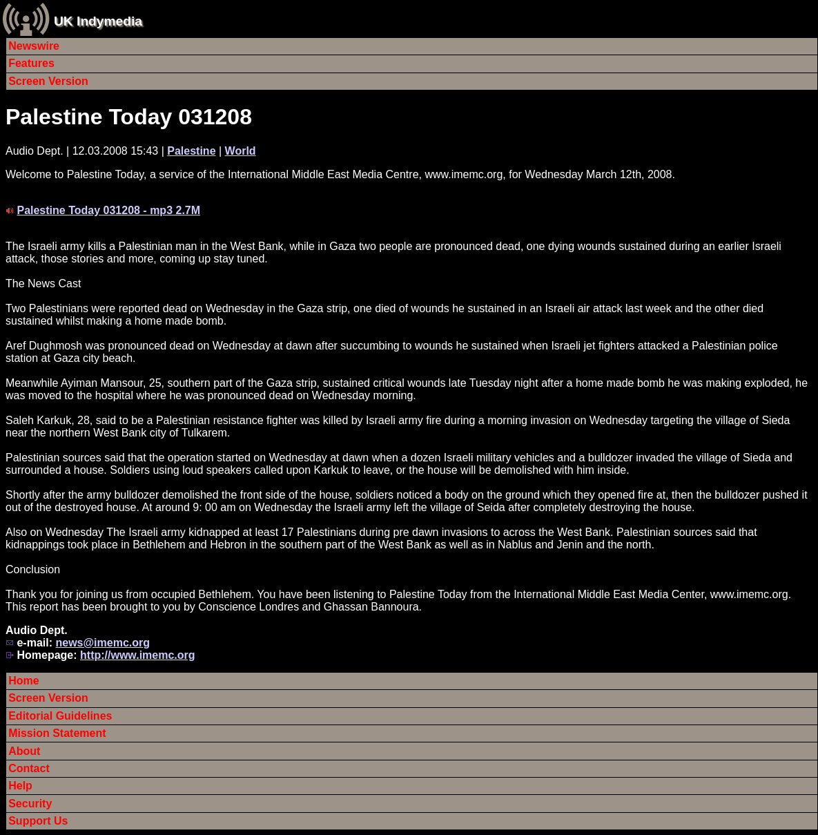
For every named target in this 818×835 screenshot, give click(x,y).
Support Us (38, 821)
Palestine (191, 151)
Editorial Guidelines (60, 716)
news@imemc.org (102, 643)
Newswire (33, 46)
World (240, 151)
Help (20, 785)
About (24, 751)
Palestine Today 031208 (129, 116)
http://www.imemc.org (137, 655)
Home (23, 681)
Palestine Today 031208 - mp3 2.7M (108, 210)
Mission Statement (57, 733)
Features (31, 63)
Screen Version (48, 81)
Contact (29, 768)
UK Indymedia (98, 21)
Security (30, 803)
